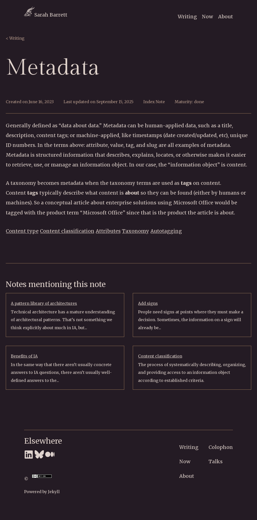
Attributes (108, 231)
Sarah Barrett (45, 15)
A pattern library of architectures (44, 303)
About (225, 17)
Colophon (221, 447)
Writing (187, 17)
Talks (216, 461)
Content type (22, 231)
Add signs (148, 303)
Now (207, 17)
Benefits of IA (24, 356)
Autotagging (166, 231)
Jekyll (54, 491)
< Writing (15, 38)
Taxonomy (135, 231)
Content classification (67, 231)
